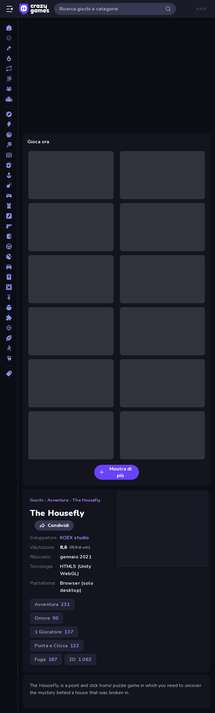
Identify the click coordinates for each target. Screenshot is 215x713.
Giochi (36, 500)
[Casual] (9, 175)
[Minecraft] (9, 287)
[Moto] (9, 297)
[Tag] (9, 373)
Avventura (57, 500)
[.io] (9, 257)
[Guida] (9, 246)
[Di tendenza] (9, 58)
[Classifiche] (9, 99)
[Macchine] (9, 267)
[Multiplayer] (9, 89)
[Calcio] (9, 155)
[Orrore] (9, 307)
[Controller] (9, 196)
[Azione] (9, 124)
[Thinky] (9, 358)
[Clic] (9, 185)
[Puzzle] (9, 318)
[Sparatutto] (9, 328)
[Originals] (9, 79)
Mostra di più (115, 472)
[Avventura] (9, 114)
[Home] (9, 28)
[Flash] (9, 216)
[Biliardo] (9, 145)
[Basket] (9, 135)
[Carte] (9, 165)
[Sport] (9, 338)
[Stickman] (9, 348)
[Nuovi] (9, 48)
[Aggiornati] (9, 68)
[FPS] (9, 226)
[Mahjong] (9, 277)
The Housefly (86, 500)
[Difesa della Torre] (9, 206)
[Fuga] (9, 236)
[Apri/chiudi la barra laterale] (9, 9)
